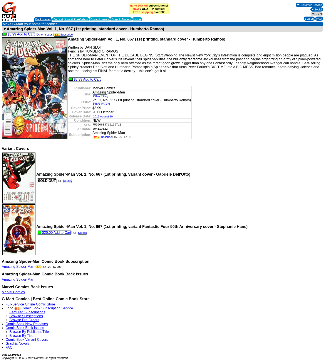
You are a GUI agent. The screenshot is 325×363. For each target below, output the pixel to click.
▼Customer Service (309, 5)
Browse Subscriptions (26, 316)
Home (137, 19)
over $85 (149, 12)
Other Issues (45, 34)
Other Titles (100, 96)
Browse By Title (21, 336)
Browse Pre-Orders (24, 320)
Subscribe (63, 34)
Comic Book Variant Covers (27, 339)
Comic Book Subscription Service (47, 308)
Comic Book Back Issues (25, 328)
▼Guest (317, 14)
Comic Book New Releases (27, 324)
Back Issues (42, 19)
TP (152, 8)
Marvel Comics (13, 292)
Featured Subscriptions (27, 312)
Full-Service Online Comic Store (30, 304)
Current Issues (99, 19)
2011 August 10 (103, 116)
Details (67, 181)
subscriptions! (149, 5)
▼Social (317, 9)
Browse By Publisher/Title (29, 332)
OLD (145, 8)
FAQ (319, 18)
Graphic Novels (121, 19)
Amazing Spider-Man (18, 266)
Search (309, 18)
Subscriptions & (70, 19)
